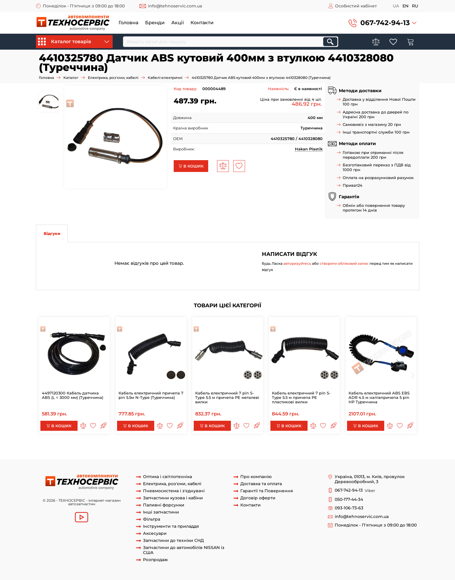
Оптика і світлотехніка (167, 476)
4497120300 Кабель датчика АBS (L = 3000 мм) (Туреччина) (72, 395)
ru (415, 6)
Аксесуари (155, 533)
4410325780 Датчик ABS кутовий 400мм (75, 453)
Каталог (70, 77)
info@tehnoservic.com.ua (175, 6)
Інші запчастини (161, 512)
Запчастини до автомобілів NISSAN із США (183, 550)
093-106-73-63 (349, 508)
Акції (177, 22)
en (405, 6)
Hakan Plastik (309, 149)
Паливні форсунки (163, 505)
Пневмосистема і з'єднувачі (174, 490)
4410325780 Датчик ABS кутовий (149, 453)
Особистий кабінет (356, 6)
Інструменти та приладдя (171, 526)
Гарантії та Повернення (266, 490)
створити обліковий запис (344, 263)
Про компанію (256, 476)
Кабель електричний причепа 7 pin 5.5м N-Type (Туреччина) (151, 395)
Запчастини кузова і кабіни (173, 498)
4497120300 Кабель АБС (323, 448)
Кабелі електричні (165, 77)
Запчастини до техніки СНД (173, 540)
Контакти (201, 22)
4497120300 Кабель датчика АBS (113, 448)
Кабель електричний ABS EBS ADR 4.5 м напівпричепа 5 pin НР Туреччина (379, 397)
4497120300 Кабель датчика (270, 448)
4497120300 (67, 448)
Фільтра (151, 519)
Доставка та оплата (261, 483)
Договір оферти (257, 498)
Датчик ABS (283, 453)
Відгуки (52, 233)
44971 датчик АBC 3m (370, 448)
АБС (50, 448)
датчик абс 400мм (315, 453)
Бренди (155, 22)
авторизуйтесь (297, 263)
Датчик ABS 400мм (251, 453)
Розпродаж (155, 559)
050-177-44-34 (349, 499)
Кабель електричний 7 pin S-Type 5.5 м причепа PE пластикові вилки (301, 397)
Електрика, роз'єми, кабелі (113, 77)
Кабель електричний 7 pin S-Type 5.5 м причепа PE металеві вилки (227, 397)
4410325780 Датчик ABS (206, 453)
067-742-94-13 (385, 23)
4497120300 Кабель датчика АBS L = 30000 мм (194, 448)
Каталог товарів (73, 42)
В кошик (190, 166)
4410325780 (405, 448)
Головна (128, 22)
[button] (382, 23)
